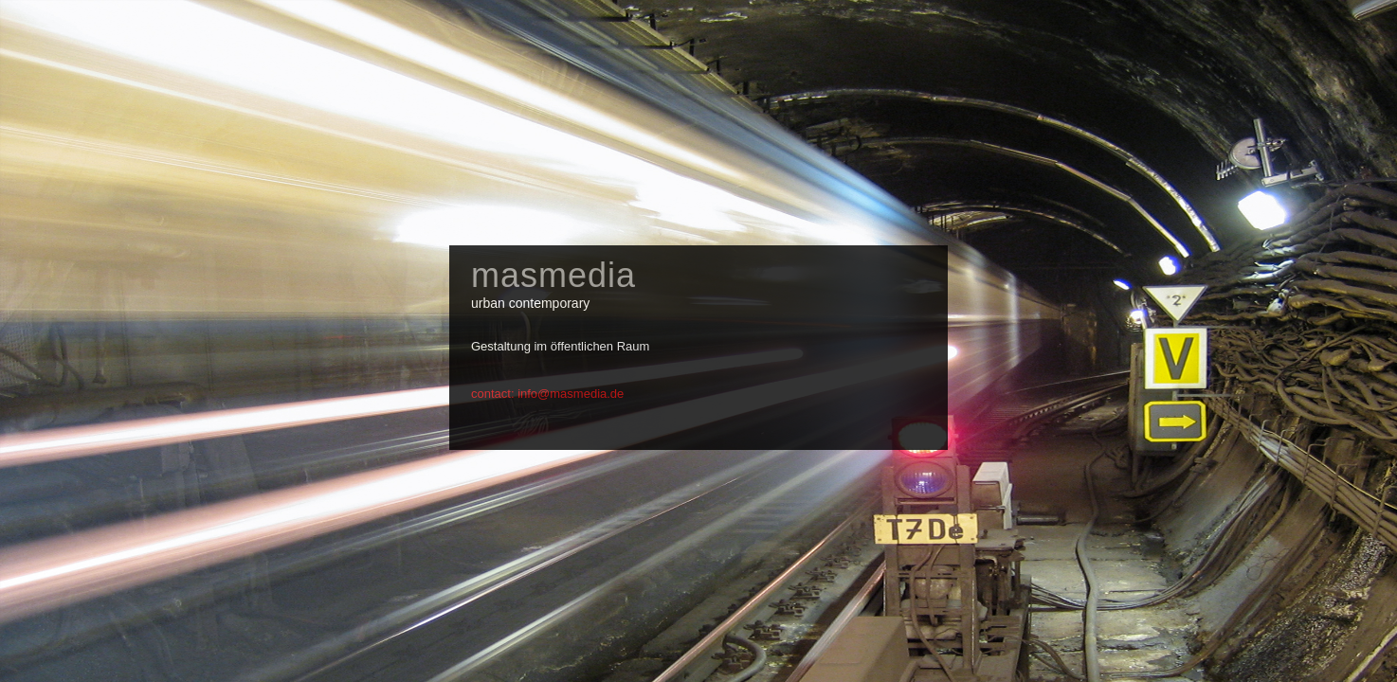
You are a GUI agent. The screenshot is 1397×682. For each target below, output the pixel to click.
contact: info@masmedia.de (547, 393)
